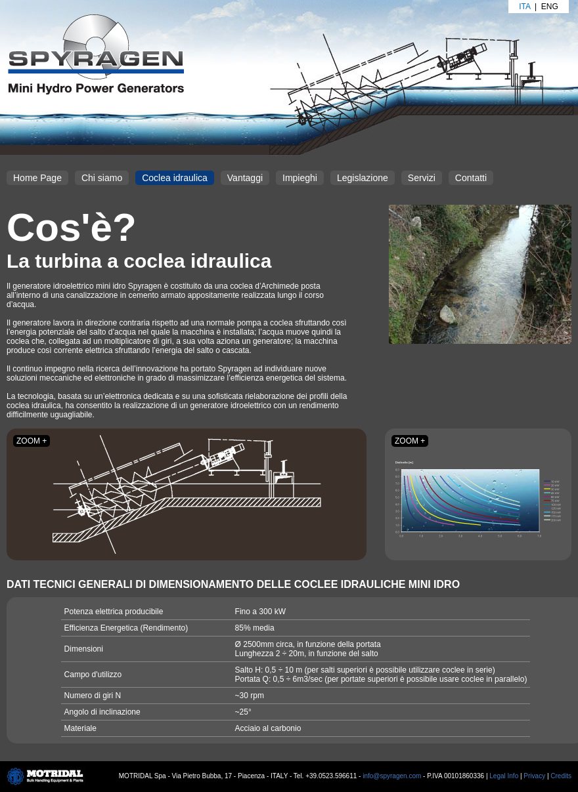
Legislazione (362, 178)
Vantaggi (245, 178)
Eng (549, 6)
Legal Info (503, 776)
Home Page (37, 178)
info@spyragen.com (392, 776)
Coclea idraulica (175, 178)
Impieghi (299, 178)
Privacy (534, 776)
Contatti (471, 178)
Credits (560, 776)
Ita (524, 6)
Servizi (421, 178)
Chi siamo (101, 178)
